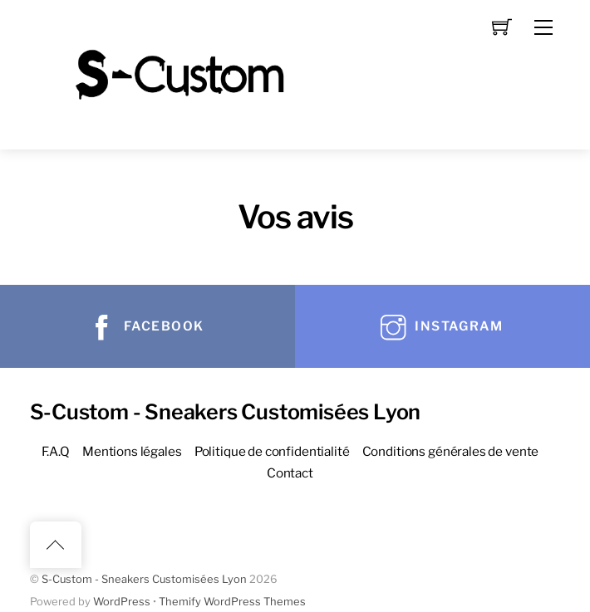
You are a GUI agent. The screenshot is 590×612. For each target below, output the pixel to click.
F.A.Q (56, 451)
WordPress (121, 601)
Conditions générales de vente (450, 451)
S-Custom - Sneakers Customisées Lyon (144, 579)
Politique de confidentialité (272, 451)
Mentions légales (132, 451)
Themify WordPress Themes (232, 601)
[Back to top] (55, 544)
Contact (290, 473)
